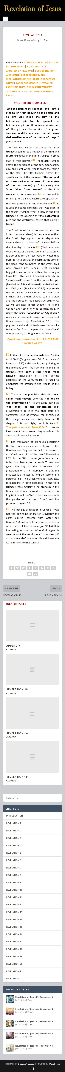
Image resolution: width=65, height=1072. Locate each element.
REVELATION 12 (14, 904)
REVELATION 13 (14, 912)
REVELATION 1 (13, 823)
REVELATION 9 (13, 882)
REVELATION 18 (14, 949)
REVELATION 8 (13, 875)
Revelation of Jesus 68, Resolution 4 (34, 1009)
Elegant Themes (26, 1064)
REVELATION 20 (17, 689)
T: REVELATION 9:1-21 (35, 62)
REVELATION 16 (14, 934)
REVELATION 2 (13, 830)
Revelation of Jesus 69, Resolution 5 (34, 997)
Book (20, 40)
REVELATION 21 (14, 971)
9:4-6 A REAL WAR (23, 70)
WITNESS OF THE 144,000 (26, 79)
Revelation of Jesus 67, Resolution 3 (34, 1021)
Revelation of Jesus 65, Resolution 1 (34, 1045)
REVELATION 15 (14, 926)
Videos (30, 1000)
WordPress (54, 1064)
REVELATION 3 (13, 838)
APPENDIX (13, 645)
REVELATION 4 (13, 845)
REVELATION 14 (17, 733)
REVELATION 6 (13, 860)
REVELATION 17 (14, 941)
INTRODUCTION (14, 815)
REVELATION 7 (13, 867)
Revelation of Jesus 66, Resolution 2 (34, 1033)
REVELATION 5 (13, 852)
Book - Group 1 (33, 40)
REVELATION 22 (14, 978)
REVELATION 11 (14, 897)
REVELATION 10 (17, 777)
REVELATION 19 (14, 956)
